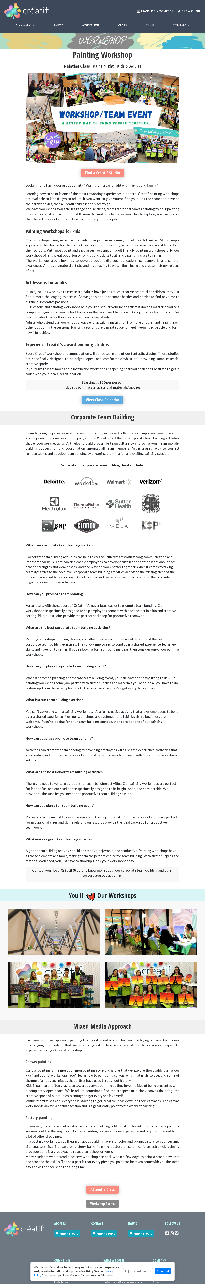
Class (122, 25)
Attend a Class (102, 1190)
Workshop (90, 25)
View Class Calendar (102, 400)
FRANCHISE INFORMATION (155, 11)
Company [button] (180, 25)
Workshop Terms (102, 1204)
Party (58, 25)
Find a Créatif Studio (102, 173)
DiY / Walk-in (25, 25)
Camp (150, 25)
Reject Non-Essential (138, 1271)
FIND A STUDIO (189, 11)
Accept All (162, 1271)
